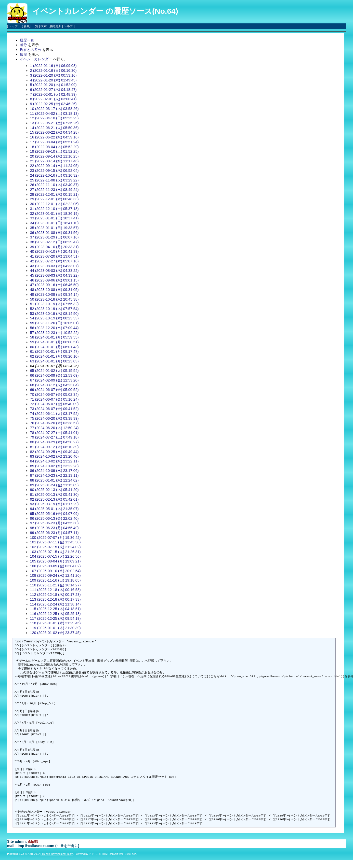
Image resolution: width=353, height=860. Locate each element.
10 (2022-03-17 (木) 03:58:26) (54, 109)
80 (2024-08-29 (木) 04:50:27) (54, 442)
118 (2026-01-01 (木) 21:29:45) (55, 623)
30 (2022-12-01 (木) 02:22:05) (54, 204)
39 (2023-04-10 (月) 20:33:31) (54, 247)
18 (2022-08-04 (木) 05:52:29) (54, 147)
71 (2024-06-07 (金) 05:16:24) (54, 399)
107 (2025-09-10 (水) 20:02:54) (55, 571)
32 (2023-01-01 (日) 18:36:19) (54, 214)
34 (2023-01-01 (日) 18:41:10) (54, 223)
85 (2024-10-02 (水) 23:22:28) (54, 466)
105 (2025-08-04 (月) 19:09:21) (55, 561)
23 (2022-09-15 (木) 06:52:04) (54, 170)
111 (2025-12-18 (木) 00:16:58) (55, 590)
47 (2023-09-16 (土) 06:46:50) (54, 285)
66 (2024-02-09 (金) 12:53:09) (54, 375)
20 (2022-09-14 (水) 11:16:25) (54, 156)
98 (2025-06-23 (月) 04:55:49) (54, 528)
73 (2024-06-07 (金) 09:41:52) (54, 409)
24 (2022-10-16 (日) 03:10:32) (54, 175)
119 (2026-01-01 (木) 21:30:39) (55, 628)
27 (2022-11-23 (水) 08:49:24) (54, 190)
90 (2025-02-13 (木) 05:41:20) (54, 490)
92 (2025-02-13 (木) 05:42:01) (54, 499)
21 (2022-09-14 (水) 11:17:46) (54, 161)
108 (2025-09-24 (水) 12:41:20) (55, 575)
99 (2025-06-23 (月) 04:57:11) (54, 533)
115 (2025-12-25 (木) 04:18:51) (55, 609)
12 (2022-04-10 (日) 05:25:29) (54, 118)
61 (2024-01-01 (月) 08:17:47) (54, 351)
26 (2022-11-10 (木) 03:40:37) (54, 185)
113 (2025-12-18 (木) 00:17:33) (55, 599)
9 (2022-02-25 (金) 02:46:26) (53, 104)
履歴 (23, 54)
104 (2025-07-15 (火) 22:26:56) (55, 556)
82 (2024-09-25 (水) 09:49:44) (54, 452)
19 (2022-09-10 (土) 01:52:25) (54, 151)
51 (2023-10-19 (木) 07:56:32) (54, 304)
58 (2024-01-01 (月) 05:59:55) (54, 337)
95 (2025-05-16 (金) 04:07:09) (54, 514)
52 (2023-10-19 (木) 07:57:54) (54, 309)
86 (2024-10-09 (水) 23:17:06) (54, 471)
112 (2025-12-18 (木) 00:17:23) (55, 595)
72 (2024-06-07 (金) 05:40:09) (54, 404)
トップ (13, 26)
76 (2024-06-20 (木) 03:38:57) (54, 423)
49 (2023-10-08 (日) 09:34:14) (54, 294)
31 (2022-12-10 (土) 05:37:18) (54, 209)
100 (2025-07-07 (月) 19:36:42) (55, 537)
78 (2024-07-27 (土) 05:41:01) (54, 433)
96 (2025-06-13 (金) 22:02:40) (54, 518)
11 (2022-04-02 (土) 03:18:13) (54, 113)
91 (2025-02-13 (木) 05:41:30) (54, 494)
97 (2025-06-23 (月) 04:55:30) (54, 523)
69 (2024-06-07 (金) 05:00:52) (54, 390)
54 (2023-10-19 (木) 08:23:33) (54, 318)
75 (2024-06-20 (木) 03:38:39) (54, 418)
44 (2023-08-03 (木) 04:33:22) (54, 271)
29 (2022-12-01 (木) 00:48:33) (54, 199)
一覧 (35, 26)
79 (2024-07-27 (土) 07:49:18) (54, 437)
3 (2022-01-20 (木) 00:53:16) (53, 75)
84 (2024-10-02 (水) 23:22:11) (54, 461)
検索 (44, 26)
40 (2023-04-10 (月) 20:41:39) (54, 251)
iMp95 (33, 841)
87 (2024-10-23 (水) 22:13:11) (54, 475)
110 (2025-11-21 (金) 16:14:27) (55, 585)
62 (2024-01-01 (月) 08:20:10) (54, 356)
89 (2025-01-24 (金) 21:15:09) (54, 485)
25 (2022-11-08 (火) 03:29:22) (54, 180)
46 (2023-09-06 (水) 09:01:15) (54, 280)
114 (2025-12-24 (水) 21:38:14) (55, 604)
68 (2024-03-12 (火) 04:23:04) (54, 385)
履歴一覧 (27, 40)
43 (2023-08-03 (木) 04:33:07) (54, 266)
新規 (27, 26)
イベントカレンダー (68, 11)
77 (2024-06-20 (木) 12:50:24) (54, 428)
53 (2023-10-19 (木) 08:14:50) (54, 314)
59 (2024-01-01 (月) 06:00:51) (54, 342)
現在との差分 (30, 50)
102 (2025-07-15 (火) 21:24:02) (55, 547)
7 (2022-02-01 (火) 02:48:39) (53, 94)
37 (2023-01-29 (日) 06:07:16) (54, 237)
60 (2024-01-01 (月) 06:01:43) (54, 347)
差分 (23, 45)
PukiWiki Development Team (57, 854)
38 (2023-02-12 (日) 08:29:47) (54, 242)
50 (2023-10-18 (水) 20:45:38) (54, 299)
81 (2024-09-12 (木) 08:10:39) (54, 447)
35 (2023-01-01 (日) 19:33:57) (54, 228)
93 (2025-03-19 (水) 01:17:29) (54, 504)
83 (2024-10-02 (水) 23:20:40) (54, 456)
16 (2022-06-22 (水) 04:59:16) (54, 137)
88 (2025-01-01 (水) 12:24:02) (54, 480)
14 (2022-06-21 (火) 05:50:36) (54, 128)
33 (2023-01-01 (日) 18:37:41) (54, 218)
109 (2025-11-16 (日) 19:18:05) (55, 580)
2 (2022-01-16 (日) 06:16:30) (53, 70)
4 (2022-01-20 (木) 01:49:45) (53, 80)
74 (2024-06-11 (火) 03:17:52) (54, 414)
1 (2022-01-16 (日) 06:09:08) (53, 66)
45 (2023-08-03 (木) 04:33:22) (54, 275)
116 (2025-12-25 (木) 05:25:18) (55, 614)
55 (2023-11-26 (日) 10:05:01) (54, 323)
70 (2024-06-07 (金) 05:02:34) (54, 394)
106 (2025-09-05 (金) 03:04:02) (55, 566)
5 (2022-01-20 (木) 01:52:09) (53, 85)
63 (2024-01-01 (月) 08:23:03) (54, 361)
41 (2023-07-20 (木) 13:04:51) (54, 256)
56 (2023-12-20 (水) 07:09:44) (54, 328)
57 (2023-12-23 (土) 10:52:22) (54, 333)
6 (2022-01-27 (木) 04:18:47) (53, 90)
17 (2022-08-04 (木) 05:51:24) (54, 142)
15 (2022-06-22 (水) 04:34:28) (54, 132)
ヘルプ (68, 26)
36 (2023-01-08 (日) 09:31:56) (54, 233)
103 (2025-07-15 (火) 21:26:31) (55, 552)
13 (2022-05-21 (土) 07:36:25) (54, 123)
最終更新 (55, 26)
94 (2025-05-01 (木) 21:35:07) (54, 509)
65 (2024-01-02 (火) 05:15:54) (54, 371)
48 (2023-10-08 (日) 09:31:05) (54, 290)
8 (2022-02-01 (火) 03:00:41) (53, 99)
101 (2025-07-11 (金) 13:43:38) (55, 542)
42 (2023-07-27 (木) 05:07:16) (54, 261)
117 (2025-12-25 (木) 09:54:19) (55, 618)
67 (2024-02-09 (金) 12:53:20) (54, 380)
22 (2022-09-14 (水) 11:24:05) (54, 166)
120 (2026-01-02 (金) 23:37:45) (55, 633)
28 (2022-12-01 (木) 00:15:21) (54, 194)
